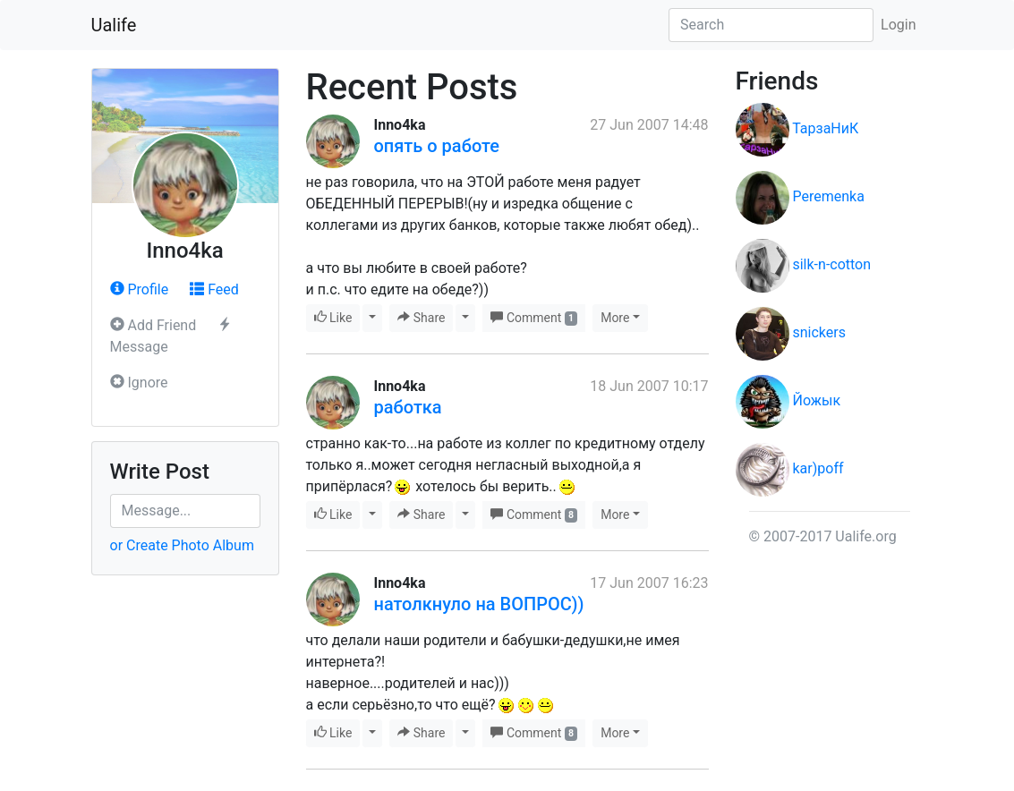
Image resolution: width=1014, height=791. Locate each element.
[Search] (771, 25)
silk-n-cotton (831, 264)
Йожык (816, 400)
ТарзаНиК (825, 128)
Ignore (139, 382)
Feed (214, 289)
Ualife (114, 25)
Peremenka (828, 196)
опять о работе (436, 146)
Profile (139, 289)
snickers (818, 332)
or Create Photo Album (182, 545)
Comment (533, 318)
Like (333, 317)
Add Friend (153, 325)
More (615, 317)
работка (408, 407)
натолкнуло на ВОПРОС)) (479, 604)
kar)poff (817, 468)
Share (421, 317)
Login (898, 24)
